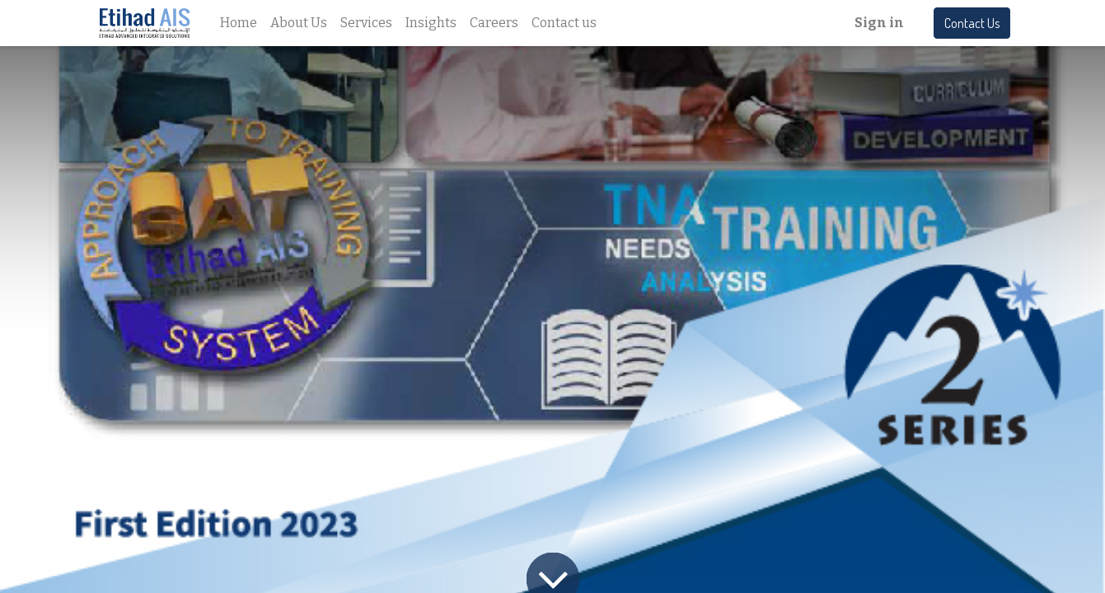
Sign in (879, 22)
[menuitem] (238, 23)
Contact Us (972, 23)
